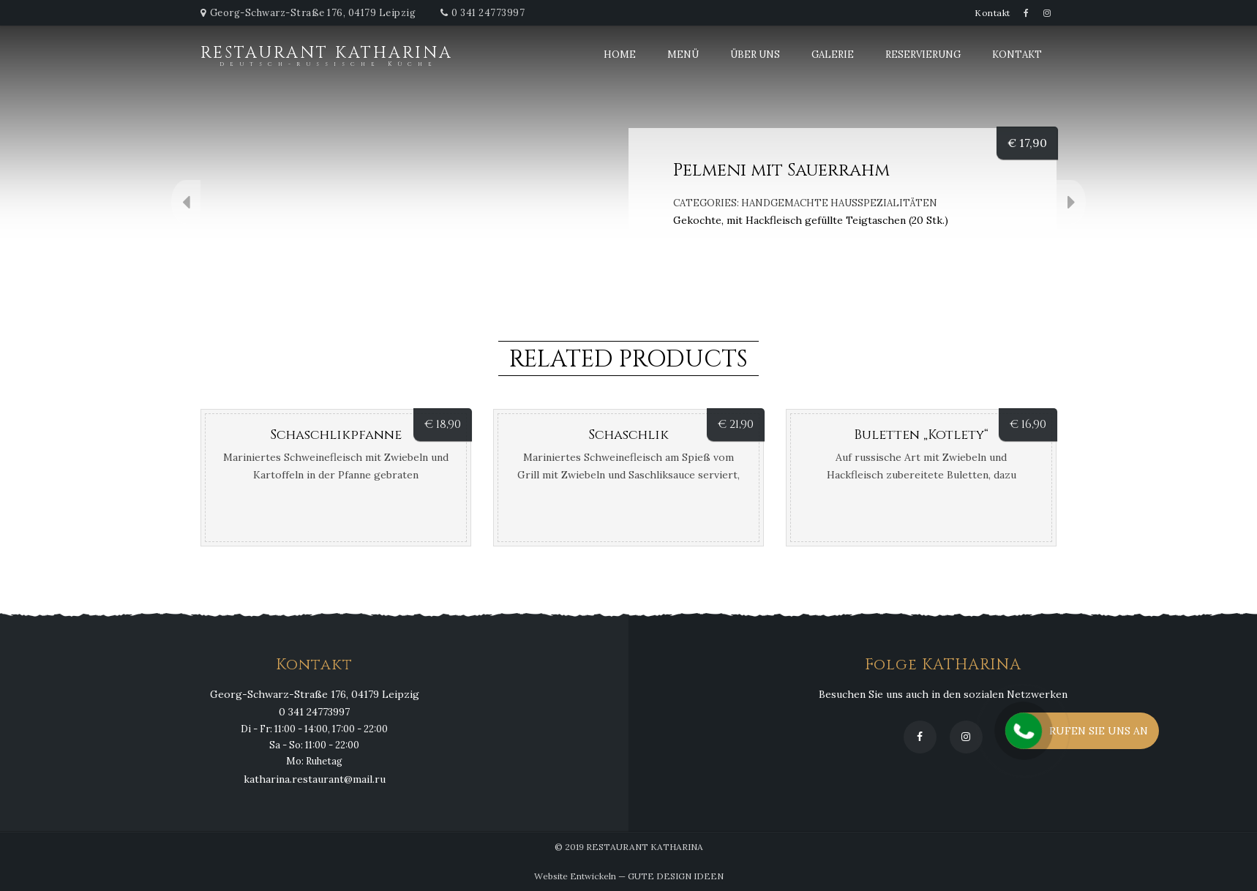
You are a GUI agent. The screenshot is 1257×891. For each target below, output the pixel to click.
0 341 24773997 (488, 13)
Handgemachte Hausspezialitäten (839, 203)
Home (620, 54)
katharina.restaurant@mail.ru (315, 779)
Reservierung (923, 54)
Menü (683, 54)
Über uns (755, 54)
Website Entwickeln (575, 876)
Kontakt (992, 12)
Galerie (832, 54)
